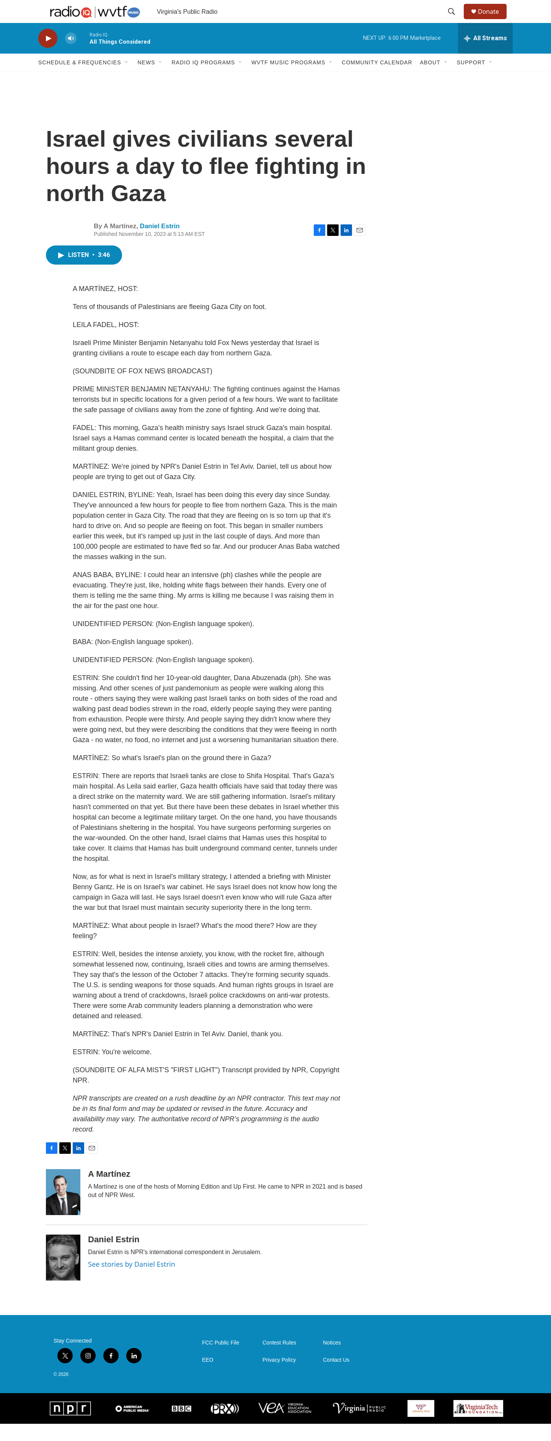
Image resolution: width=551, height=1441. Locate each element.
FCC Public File (220, 1360)
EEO (208, 1377)
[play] (48, 55)
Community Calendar (377, 80)
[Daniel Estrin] (63, 1275)
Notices (332, 1360)
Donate (493, 20)
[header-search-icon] (455, 20)
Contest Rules (279, 1360)
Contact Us (336, 1377)
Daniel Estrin (160, 243)
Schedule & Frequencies (79, 80)
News (146, 80)
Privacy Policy (279, 1377)
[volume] (70, 55)
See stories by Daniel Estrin (131, 1281)
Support (471, 80)
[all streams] (485, 55)
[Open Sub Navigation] (127, 80)
